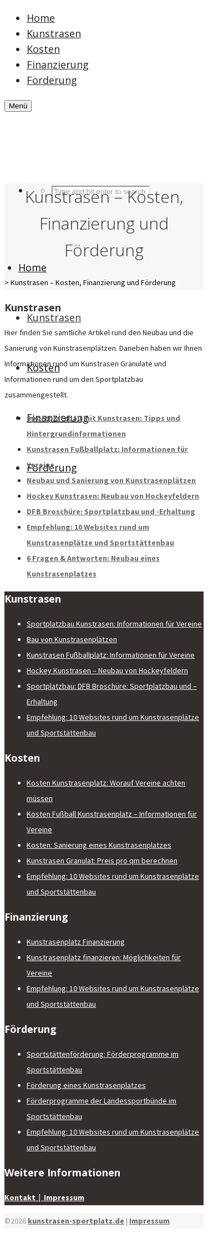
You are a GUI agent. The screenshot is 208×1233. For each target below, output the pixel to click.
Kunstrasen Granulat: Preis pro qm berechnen (102, 861)
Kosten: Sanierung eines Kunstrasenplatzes (99, 845)
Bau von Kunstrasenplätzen (72, 639)
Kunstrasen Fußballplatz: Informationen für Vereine (111, 655)
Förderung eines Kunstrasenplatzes (86, 1085)
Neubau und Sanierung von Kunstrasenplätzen (111, 480)
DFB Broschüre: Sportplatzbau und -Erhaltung (111, 511)
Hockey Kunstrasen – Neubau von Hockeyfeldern (107, 670)
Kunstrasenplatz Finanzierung (76, 942)
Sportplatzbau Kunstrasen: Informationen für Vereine (114, 624)
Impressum (149, 1221)
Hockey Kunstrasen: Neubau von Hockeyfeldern (113, 496)
